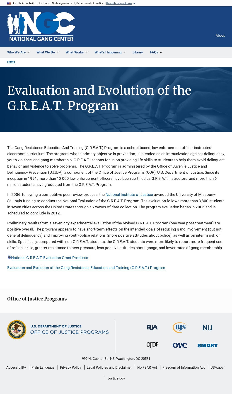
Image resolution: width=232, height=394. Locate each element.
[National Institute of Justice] (207, 331)
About (220, 36)
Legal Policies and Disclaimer (109, 367)
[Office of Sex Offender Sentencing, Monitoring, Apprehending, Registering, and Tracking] (208, 348)
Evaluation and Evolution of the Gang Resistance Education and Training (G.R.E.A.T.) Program (86, 267)
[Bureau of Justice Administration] (152, 331)
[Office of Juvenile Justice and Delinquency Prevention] (152, 349)
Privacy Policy (70, 367)
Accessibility (16, 367)
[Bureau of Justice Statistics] (180, 334)
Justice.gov (116, 378)
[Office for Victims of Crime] (180, 348)
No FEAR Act (147, 367)
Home (11, 61)
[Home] (41, 26)
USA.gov (216, 367)
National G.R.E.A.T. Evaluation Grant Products (49, 257)
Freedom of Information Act (184, 367)
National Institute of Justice (129, 194)
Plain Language (42, 367)
